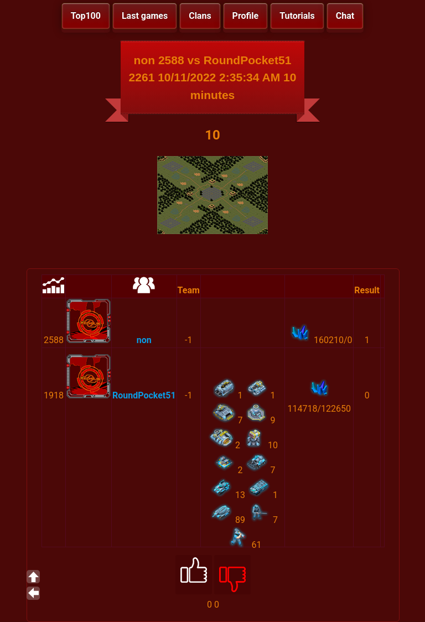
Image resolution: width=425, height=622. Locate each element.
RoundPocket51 (144, 395)
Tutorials (297, 16)
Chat (345, 16)
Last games (145, 16)
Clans (200, 16)
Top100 (86, 16)
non (144, 340)
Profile (245, 16)
